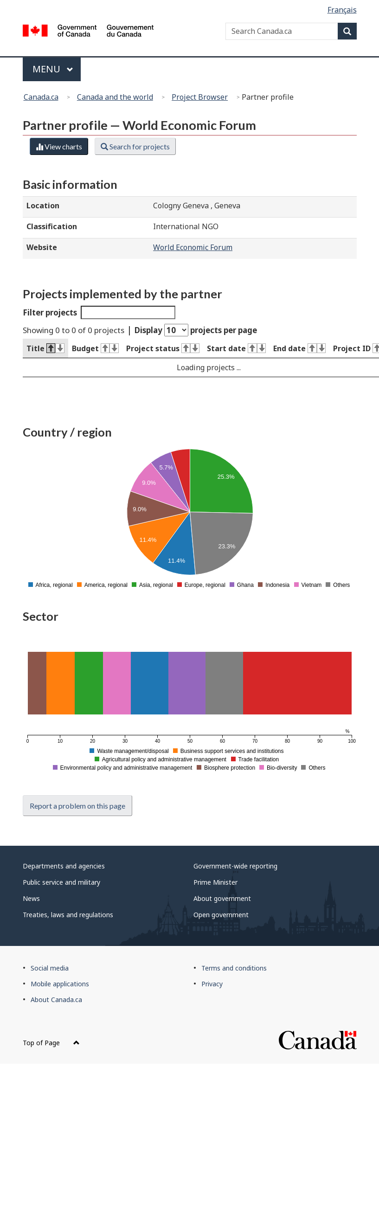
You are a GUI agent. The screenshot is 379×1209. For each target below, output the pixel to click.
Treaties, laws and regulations (68, 914)
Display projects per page (196, 330)
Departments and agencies (64, 866)
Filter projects (99, 312)
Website (41, 247)
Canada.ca (41, 97)
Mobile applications (60, 983)
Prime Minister (215, 882)
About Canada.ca (56, 999)
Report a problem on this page (77, 805)
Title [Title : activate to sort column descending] (45, 348)
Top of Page (51, 1042)
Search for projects (135, 146)
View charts (59, 146)
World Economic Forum (192, 247)
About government (222, 898)
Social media (50, 968)
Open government (221, 914)
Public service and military (61, 882)
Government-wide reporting (235, 866)
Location (42, 205)
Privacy (212, 983)
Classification (51, 226)
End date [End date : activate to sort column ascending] (299, 348)
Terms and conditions (234, 968)
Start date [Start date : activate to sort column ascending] (236, 348)
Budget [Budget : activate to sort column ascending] (95, 348)
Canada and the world (115, 97)
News (31, 898)
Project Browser (200, 97)
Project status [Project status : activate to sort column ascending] (162, 348)
